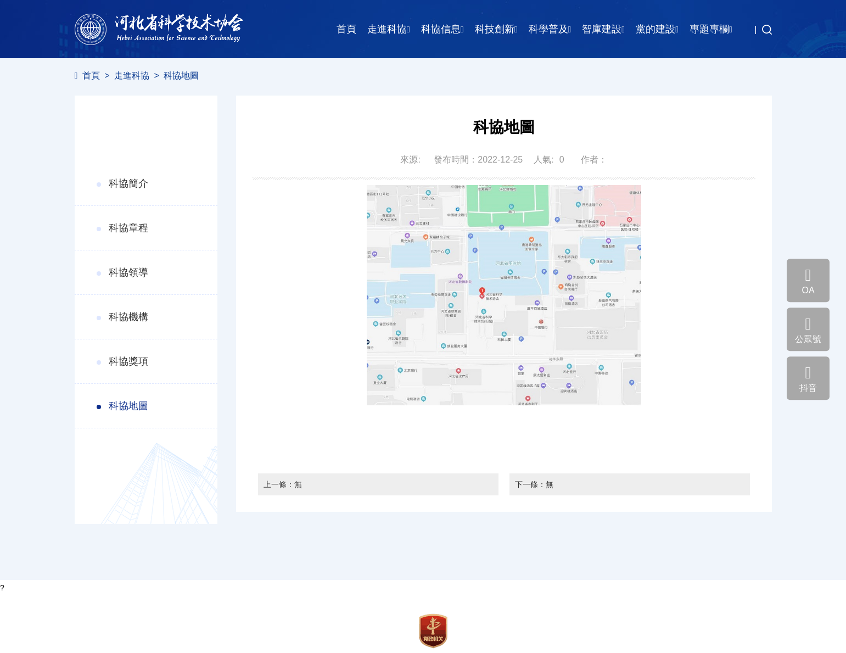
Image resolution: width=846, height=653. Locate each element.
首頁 (346, 29)
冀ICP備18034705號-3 (113, 636)
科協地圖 (181, 75)
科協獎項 (128, 361)
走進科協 (131, 75)
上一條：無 (283, 484)
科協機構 (128, 316)
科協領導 (128, 272)
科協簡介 (128, 183)
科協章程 (128, 227)
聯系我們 (90, 648)
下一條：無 (534, 484)
